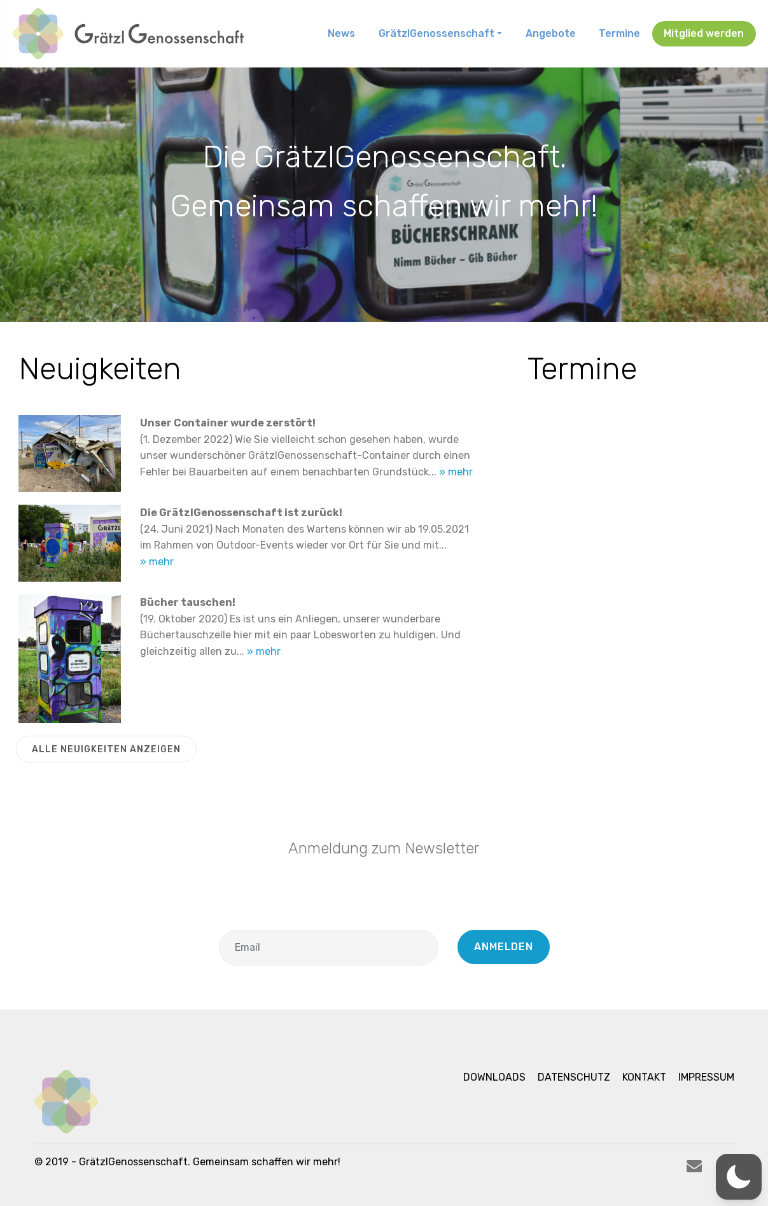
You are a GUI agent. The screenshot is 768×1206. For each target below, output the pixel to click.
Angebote (551, 33)
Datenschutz (574, 1077)
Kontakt (644, 1077)
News (341, 33)
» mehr (456, 472)
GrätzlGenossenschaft (436, 33)
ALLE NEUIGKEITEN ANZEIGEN (106, 749)
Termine (619, 33)
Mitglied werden (704, 33)
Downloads (494, 1077)
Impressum (706, 1077)
